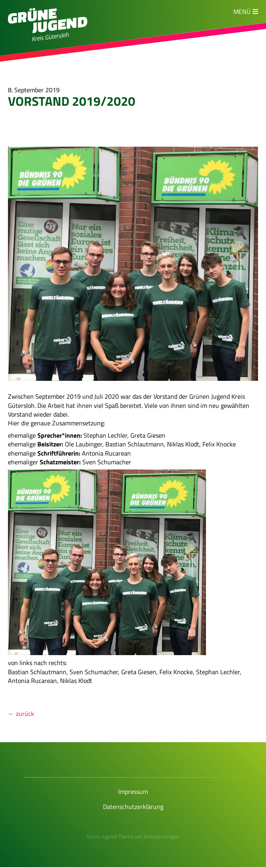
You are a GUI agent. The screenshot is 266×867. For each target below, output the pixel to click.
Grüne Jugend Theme (110, 836)
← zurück (21, 713)
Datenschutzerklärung (133, 806)
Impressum (133, 791)
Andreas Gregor (161, 836)
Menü (241, 11)
